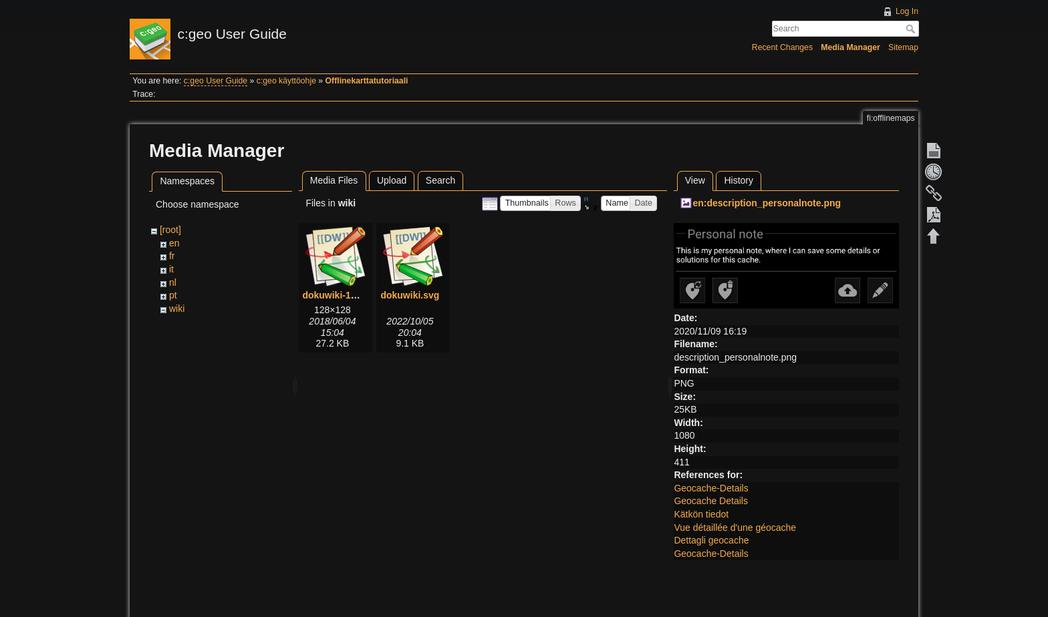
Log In (907, 11)
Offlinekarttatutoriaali (366, 80)
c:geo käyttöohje (286, 80)
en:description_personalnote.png (766, 203)
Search (912, 28)
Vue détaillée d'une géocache (735, 527)
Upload (391, 180)
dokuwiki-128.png (341, 295)
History (738, 180)
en (174, 243)
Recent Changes (782, 47)
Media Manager (850, 47)
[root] (170, 229)
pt (173, 295)
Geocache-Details (711, 488)
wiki (176, 308)
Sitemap (903, 47)
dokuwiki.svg (409, 295)
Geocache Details (711, 500)
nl (172, 282)
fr (172, 255)
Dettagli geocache (711, 540)
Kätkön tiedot (701, 514)
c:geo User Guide (215, 80)
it (171, 269)
